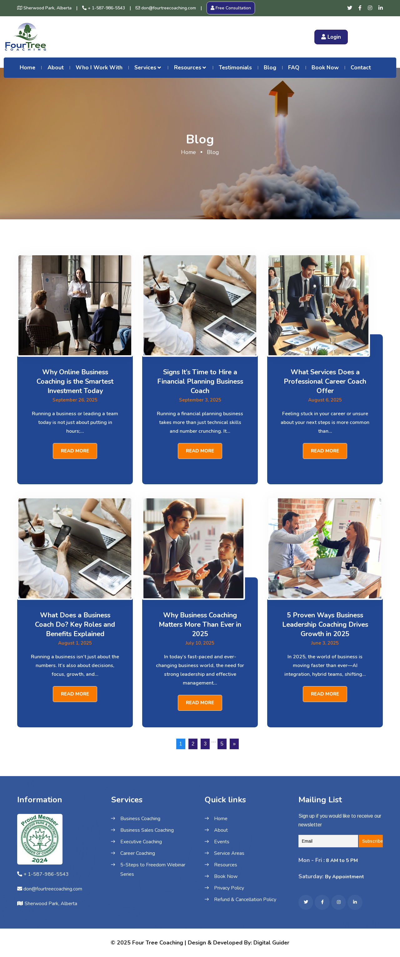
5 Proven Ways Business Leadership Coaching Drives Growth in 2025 (325, 625)
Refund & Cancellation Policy (245, 899)
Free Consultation (231, 8)
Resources (187, 67)
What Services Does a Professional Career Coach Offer (325, 381)
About (56, 67)
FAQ (293, 67)
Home (27, 67)
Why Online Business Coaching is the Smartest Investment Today (75, 381)
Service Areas (229, 853)
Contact (361, 67)
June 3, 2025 (325, 643)
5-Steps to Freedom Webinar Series (152, 869)
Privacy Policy (229, 888)
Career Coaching (137, 853)
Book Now (325, 67)
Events (221, 841)
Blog (270, 67)
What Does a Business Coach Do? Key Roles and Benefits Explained (75, 625)
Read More (75, 450)
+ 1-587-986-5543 (103, 8)
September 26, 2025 (75, 400)
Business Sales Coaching (147, 830)
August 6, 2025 (325, 400)
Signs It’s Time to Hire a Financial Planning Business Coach (200, 381)
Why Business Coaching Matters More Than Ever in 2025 (200, 625)
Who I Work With (99, 67)
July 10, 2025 (200, 643)
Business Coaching (140, 818)
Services (145, 67)
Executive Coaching (141, 841)
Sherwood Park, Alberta (44, 8)
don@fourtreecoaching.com (166, 8)
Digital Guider (271, 941)
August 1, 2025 (75, 643)
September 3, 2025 (200, 400)
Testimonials (235, 67)
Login (331, 37)
